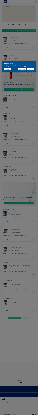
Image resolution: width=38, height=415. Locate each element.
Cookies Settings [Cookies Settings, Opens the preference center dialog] (7, 69)
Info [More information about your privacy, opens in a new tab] (25, 66)
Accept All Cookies (22, 69)
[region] (19, 66)
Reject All (30, 69)
